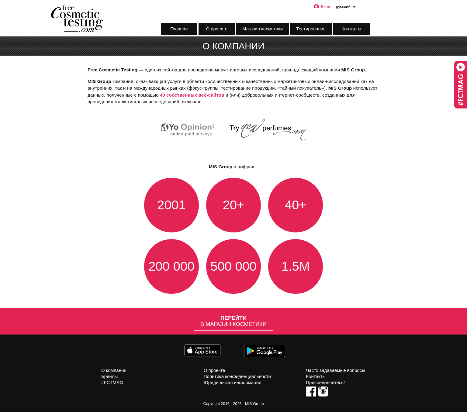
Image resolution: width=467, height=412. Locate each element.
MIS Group (254, 403)
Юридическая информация (232, 382)
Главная (179, 28)
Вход (321, 6)
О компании (113, 370)
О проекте (217, 28)
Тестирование (311, 28)
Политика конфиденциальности (237, 376)
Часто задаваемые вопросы (335, 370)
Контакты (351, 28)
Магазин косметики (262, 28)
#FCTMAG (112, 382)
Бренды (109, 376)
